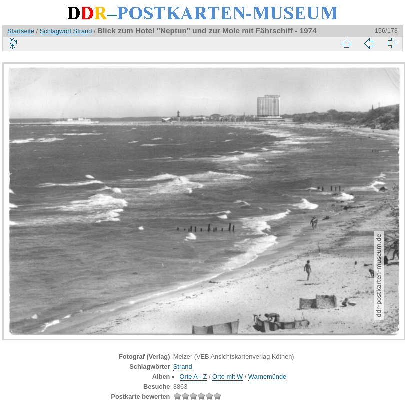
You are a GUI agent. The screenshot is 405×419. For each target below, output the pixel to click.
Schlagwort (55, 31)
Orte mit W (227, 376)
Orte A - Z (193, 376)
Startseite (20, 31)
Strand (82, 31)
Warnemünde (267, 376)
